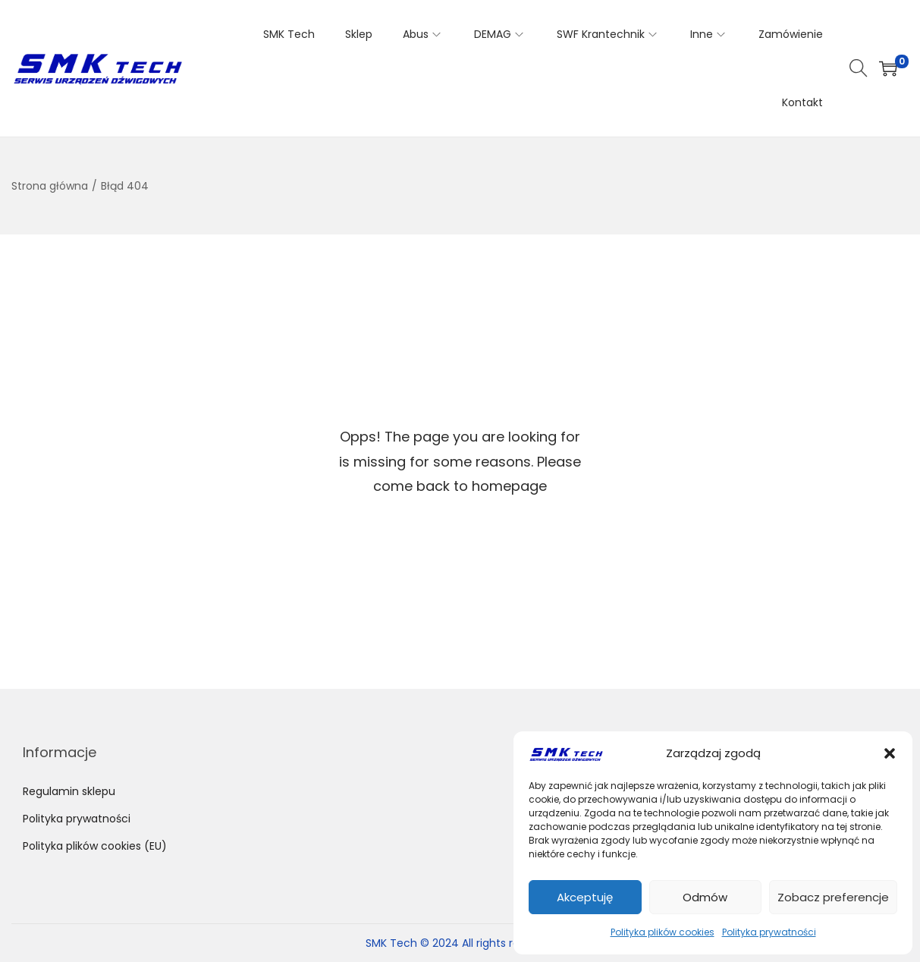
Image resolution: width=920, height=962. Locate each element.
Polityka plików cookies (662, 932)
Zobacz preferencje (833, 897)
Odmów (705, 897)
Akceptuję (585, 897)
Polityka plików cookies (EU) (95, 846)
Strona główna (49, 185)
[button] (889, 753)
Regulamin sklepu (69, 791)
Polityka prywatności (769, 932)
